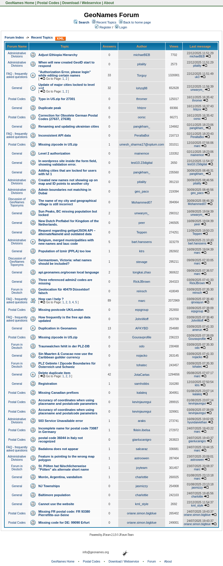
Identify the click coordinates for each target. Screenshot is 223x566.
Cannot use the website (56, 504)
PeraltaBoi (141, 135)
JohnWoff (141, 319)
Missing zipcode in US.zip (57, 144)
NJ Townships (49, 486)
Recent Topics (106, 22)
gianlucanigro (141, 439)
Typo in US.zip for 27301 (56, 99)
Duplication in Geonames (57, 328)
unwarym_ (197, 89)
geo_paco (142, 191)
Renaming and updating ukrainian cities (68, 126)
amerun (197, 329)
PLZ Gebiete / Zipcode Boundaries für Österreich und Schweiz (67, 365)
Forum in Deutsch (16, 291)
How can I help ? (51, 299)
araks (142, 420)
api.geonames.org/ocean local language (68, 272)
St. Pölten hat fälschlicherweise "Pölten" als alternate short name (63, 467)
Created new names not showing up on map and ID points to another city (68, 181)
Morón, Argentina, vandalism (60, 477)
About (109, 3)
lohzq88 (142, 88)
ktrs (141, 251)
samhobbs (141, 383)
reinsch (141, 291)
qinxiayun (197, 302)
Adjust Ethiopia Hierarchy (57, 55)
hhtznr (141, 108)
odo (141, 346)
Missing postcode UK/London (60, 309)
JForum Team (126, 534)
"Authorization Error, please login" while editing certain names (64, 73)
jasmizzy (142, 486)
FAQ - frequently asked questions (17, 75)
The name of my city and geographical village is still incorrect (67, 202)
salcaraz (142, 449)
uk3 (197, 77)
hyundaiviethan (197, 422)
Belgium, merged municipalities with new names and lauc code (66, 241)
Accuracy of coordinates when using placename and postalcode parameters (67, 401)
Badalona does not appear (58, 449)
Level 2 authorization (54, 153)
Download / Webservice (81, 3)
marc (197, 146)
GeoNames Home (19, 3)
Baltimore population (54, 495)
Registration (47, 383)
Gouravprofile (141, 337)
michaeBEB (141, 55)
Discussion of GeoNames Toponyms (16, 202)
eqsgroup (141, 309)
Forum (152, 561)
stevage (142, 262)
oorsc (142, 117)
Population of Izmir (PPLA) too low (64, 251)
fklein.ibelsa (141, 430)
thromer (141, 99)
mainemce (141, 153)
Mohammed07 (142, 202)
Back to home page (137, 22)
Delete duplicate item (54, 373)
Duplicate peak (49, 108)
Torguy (142, 75)
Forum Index (14, 37)
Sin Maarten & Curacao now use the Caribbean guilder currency (65, 355)
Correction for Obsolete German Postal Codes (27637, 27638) (68, 117)
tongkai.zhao (142, 272)
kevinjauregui (141, 402)
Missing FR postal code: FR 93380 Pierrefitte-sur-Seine (64, 513)
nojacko (141, 355)
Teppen (141, 232)
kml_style (141, 504)
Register (103, 27)
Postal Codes (48, 3)
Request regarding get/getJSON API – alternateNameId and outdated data (66, 232)
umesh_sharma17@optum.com (141, 144)
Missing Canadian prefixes (58, 392)
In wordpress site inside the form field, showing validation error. (67, 162)
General (17, 88)
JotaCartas (142, 374)
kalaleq (142, 392)
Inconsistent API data (54, 135)
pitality (141, 64)
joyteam (142, 467)
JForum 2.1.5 (109, 534)
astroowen (141, 458)
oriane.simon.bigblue (142, 513)
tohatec (141, 365)
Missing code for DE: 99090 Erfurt (63, 522)
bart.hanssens (142, 242)
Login (121, 27)
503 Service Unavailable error (60, 420)
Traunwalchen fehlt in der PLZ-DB (63, 346)
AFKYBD (141, 328)
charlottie (141, 477)
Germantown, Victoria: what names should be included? (64, 261)
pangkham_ (141, 126)
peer (142, 222)
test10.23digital (141, 162)
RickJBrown (141, 281)
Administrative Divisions (17, 55)
